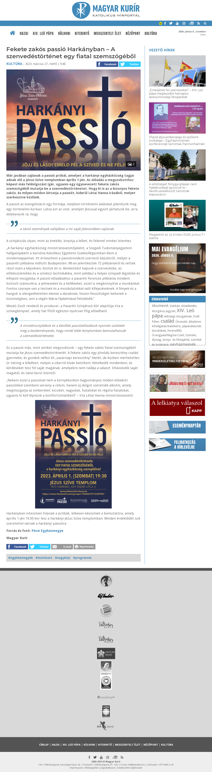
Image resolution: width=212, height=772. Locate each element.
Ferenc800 (174, 331)
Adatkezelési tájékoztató (129, 767)
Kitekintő (82, 33)
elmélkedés (189, 306)
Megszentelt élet (107, 33)
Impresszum (76, 767)
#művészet (43, 558)
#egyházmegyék (20, 558)
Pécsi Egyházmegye (47, 530)
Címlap (44, 744)
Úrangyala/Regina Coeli (168, 335)
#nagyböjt (62, 558)
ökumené (160, 305)
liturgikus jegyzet (163, 311)
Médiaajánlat (91, 767)
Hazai (24, 33)
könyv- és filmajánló (176, 340)
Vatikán (175, 306)
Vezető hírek (162, 50)
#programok (82, 558)
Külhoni (64, 33)
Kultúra (151, 33)
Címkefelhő (160, 299)
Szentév (190, 335)
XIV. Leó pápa (43, 33)
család (167, 321)
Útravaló (181, 322)
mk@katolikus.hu (136, 764)
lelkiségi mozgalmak (178, 316)
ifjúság (156, 340)
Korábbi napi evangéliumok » (187, 289)
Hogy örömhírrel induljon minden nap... (174, 255)
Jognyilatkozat (107, 767)
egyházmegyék (183, 344)
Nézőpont (133, 33)
